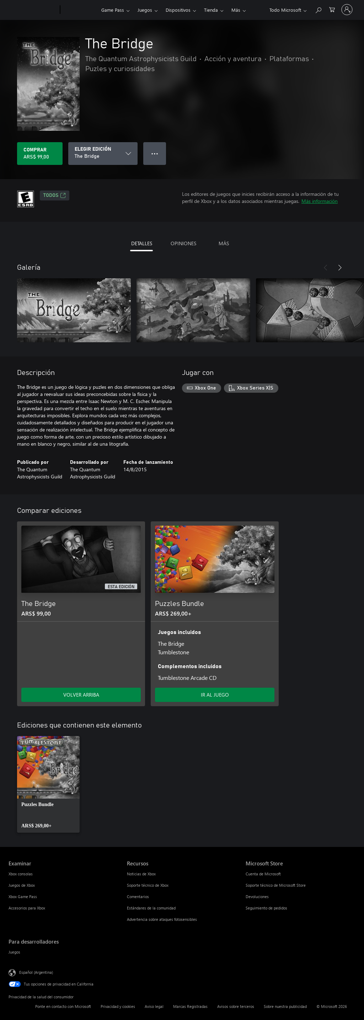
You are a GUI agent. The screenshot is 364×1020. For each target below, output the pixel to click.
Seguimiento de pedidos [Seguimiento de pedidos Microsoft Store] (266, 908)
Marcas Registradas (190, 1006)
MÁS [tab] (224, 243)
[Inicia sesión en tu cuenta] (346, 9)
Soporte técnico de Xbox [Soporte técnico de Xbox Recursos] (147, 885)
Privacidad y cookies (118, 1006)
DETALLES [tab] (141, 243)
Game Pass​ (112, 10)
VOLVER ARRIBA (81, 694)
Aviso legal (154, 1006)
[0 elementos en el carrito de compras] (332, 9)
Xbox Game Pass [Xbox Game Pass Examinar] (23, 896)
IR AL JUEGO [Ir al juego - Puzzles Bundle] (215, 694)
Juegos (145, 10)
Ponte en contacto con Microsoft (63, 1006)
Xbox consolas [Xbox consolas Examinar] (21, 873)
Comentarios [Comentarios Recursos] (138, 896)
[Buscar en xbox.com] (318, 9)
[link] (48, 784)
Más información (319, 201)
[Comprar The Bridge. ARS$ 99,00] (40, 153)
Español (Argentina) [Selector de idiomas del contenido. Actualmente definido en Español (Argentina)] (36, 972)
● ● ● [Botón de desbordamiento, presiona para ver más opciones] (154, 153)
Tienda (211, 10)
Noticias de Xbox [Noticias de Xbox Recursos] (141, 873)
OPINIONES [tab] (183, 243)
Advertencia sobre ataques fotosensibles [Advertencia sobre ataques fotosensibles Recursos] (162, 919)
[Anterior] (325, 268)
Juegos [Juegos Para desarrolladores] (14, 952)
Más (235, 10)
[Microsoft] (33, 10)
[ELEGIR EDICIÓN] (103, 153)
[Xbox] (80, 10)
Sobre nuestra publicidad (285, 1006)
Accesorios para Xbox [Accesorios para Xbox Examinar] (27, 908)
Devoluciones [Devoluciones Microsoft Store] (257, 896)
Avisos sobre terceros (235, 1006)
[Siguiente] (340, 268)
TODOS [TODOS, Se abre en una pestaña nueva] (54, 195)
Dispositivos (178, 10)
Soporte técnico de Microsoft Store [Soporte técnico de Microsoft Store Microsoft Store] (276, 885)
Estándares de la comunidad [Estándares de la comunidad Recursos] (151, 908)
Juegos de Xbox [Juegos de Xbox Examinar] (22, 885)
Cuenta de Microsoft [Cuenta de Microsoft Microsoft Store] (263, 873)
